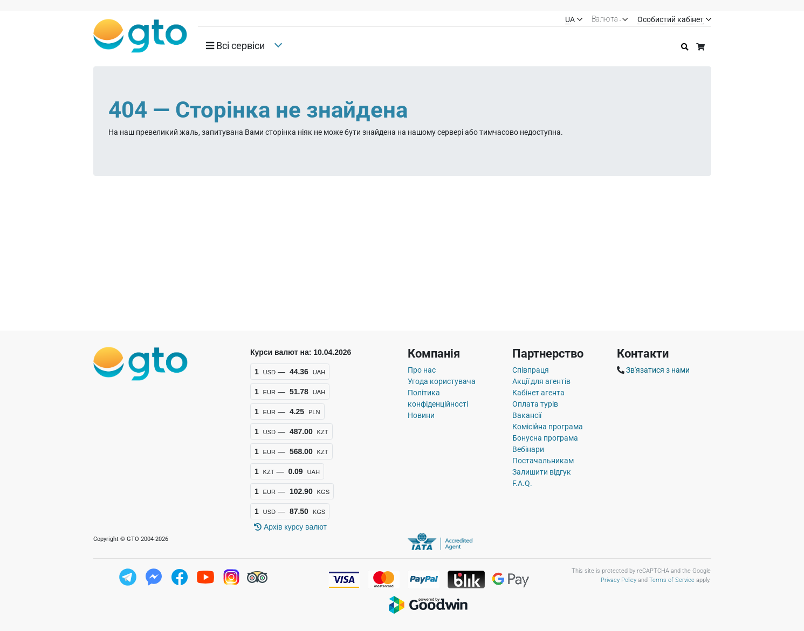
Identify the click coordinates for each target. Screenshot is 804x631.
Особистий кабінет (670, 19)
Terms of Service (672, 580)
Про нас (422, 370)
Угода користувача (442, 381)
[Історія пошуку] (685, 47)
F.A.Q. (522, 483)
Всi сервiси (235, 45)
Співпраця (530, 370)
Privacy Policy (618, 580)
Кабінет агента (538, 392)
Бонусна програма (545, 438)
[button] (239, 46)
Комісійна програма (547, 426)
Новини (421, 415)
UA (570, 19)
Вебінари (528, 449)
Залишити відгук (541, 472)
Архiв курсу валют (290, 527)
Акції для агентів (541, 381)
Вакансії (526, 415)
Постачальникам (543, 460)
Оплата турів (535, 404)
